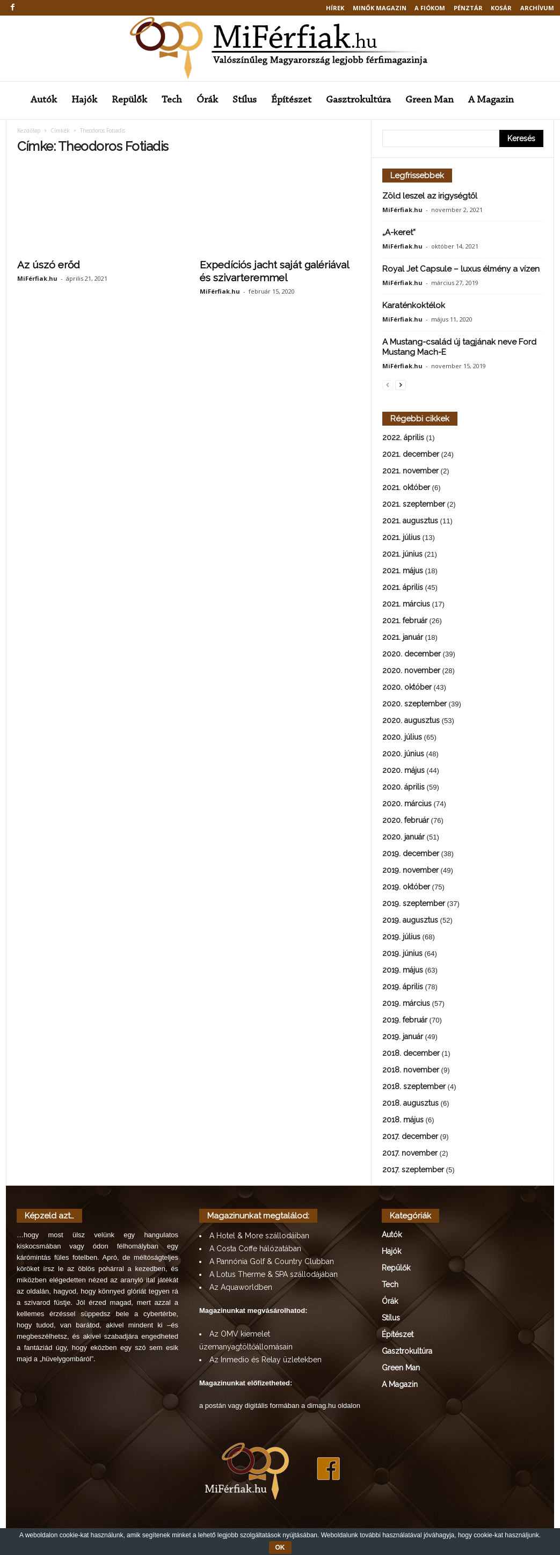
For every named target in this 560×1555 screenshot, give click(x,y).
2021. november (410, 472)
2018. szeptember (414, 1087)
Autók (44, 100)
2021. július (401, 538)
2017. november (410, 1154)
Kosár (501, 8)
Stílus (244, 100)
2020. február (405, 821)
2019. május (402, 971)
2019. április (402, 987)
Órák (207, 100)
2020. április (403, 788)
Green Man (429, 100)
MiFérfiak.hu (37, 279)
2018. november (410, 1071)
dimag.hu (321, 1407)
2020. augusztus (411, 721)
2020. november (411, 671)
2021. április (402, 588)
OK (280, 1547)
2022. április (403, 438)
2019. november (410, 871)
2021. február (404, 621)
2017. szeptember (413, 1170)
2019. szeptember (413, 904)
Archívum (537, 8)
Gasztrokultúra (358, 100)
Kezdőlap (28, 131)
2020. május (403, 771)
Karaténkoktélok (413, 306)
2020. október (407, 688)
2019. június (402, 954)
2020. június (403, 754)
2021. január (402, 638)
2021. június (402, 555)
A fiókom (429, 8)
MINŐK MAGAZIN (379, 8)
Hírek (335, 8)
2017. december (410, 1137)
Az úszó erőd (48, 266)
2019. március (406, 1004)
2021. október (406, 488)
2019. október (406, 888)
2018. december (411, 1054)
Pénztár (468, 8)
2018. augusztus (410, 1104)
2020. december (411, 655)
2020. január (403, 838)
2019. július (401, 937)
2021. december (410, 455)
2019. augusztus (410, 921)
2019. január (402, 1037)
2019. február (404, 1021)
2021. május (402, 571)
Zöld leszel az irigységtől (429, 197)
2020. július (402, 738)
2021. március (406, 605)
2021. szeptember (413, 505)
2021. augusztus (410, 521)
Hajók (84, 100)
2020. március (407, 804)
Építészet (291, 100)
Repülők (129, 100)
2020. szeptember (414, 704)
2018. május (403, 1120)
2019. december (410, 854)
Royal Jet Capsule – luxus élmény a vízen (461, 270)
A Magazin (491, 100)
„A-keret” (399, 233)
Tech (172, 100)
